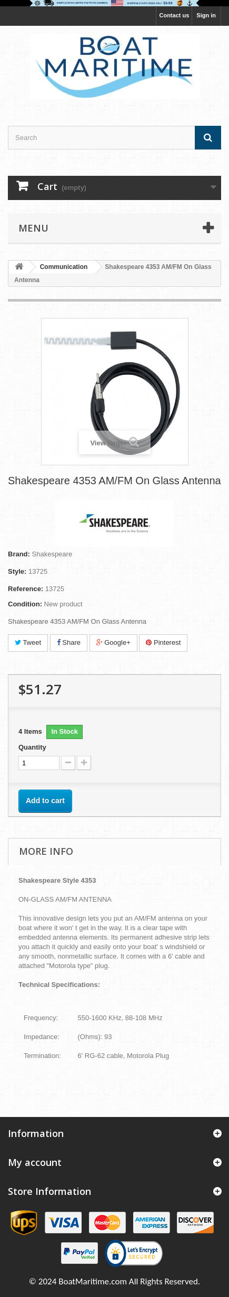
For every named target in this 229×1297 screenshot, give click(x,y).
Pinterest (163, 642)
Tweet (28, 642)
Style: (17, 571)
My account (35, 1162)
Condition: (25, 604)
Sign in (206, 15)
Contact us (174, 15)
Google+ (113, 642)
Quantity (32, 747)
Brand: (19, 554)
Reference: (25, 589)
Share (69, 642)
